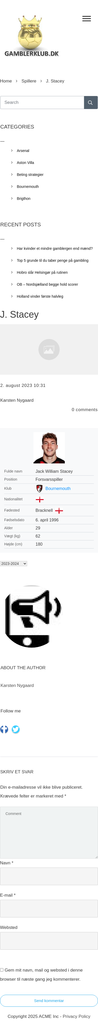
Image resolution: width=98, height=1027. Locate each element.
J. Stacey (19, 314)
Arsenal (23, 151)
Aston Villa (25, 163)
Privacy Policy (76, 1016)
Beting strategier (30, 175)
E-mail (8, 895)
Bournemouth (58, 488)
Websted (9, 927)
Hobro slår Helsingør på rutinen (42, 272)
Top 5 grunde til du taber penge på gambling (53, 260)
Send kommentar (49, 1000)
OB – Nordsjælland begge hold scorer (47, 284)
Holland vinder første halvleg (40, 296)
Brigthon (24, 198)
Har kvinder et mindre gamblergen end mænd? (55, 248)
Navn (6, 862)
